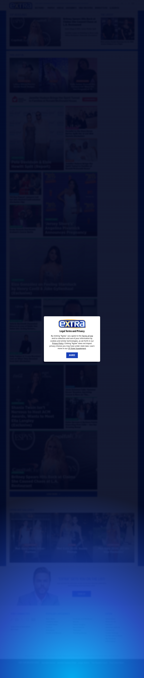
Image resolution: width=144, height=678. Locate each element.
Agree (72, 355)
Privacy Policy (57, 343)
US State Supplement (77, 348)
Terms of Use (87, 336)
